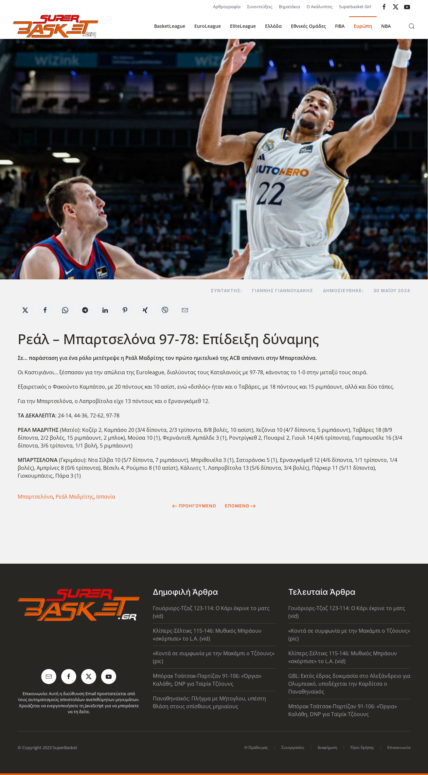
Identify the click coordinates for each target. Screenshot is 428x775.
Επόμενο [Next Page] (240, 505)
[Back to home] (55, 26)
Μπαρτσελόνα (35, 496)
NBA (386, 26)
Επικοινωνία (398, 747)
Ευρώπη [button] (363, 26)
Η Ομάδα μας (256, 747)
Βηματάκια (289, 6)
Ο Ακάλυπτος (319, 6)
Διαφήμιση (327, 747)
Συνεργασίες (292, 747)
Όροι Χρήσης (362, 747)
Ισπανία (105, 496)
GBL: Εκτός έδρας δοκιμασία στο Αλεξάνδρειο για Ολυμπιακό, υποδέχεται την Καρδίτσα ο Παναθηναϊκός (349, 683)
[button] (411, 26)
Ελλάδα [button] (273, 26)
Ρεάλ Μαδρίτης (75, 496)
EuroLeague (207, 26)
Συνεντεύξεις (259, 6)
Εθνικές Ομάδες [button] (308, 26)
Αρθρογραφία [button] (227, 6)
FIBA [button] (340, 26)
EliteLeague (243, 26)
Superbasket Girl (355, 6)
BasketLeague (169, 26)
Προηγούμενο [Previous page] (194, 505)
